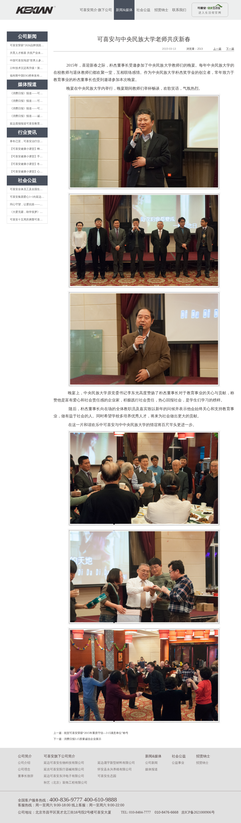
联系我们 (179, 10)
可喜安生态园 (107, 776)
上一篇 (217, 48)
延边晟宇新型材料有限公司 (116, 762)
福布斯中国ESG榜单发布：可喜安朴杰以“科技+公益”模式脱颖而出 (29, 75)
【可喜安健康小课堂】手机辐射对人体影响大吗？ (29, 156)
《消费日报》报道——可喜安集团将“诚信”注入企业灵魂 (29, 100)
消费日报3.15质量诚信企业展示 (82, 739)
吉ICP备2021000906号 (198, 812)
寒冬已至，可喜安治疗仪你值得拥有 (29, 141)
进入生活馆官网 (210, 12)
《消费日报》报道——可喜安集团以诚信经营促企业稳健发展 (29, 93)
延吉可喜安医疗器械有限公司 (64, 769)
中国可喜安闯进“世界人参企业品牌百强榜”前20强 (29, 60)
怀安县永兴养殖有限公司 (115, 769)
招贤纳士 (161, 10)
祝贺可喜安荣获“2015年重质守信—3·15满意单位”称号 (96, 733)
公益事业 (178, 762)
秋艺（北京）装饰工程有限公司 (65, 782)
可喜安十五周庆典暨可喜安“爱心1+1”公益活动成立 (29, 219)
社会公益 (143, 10)
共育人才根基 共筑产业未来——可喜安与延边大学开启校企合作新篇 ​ (29, 52)
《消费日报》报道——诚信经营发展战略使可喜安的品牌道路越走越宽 (29, 116)
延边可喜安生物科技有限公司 (64, 762)
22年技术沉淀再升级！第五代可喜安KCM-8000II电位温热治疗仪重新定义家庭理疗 (29, 68)
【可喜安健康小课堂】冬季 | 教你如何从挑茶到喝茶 (29, 164)
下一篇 (230, 48)
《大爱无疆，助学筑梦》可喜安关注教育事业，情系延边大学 (29, 212)
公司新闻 (151, 762)
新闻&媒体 (124, 10)
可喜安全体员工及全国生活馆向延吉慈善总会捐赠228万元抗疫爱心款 (29, 189)
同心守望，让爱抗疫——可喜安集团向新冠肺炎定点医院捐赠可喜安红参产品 (29, 204)
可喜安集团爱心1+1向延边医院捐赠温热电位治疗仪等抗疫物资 (29, 196)
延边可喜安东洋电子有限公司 (64, 776)
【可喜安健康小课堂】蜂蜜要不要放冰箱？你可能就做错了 (29, 148)
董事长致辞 (25, 776)
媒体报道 (151, 769)
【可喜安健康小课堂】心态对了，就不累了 (29, 171)
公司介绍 (24, 762)
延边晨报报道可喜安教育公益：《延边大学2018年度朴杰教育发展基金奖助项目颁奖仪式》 (29, 123)
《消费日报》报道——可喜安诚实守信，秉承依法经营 (29, 108)
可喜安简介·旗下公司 (96, 10)
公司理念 (24, 769)
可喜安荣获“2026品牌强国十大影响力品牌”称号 (29, 45)
